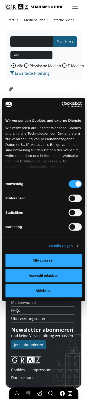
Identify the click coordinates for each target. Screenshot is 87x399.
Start (10, 20)
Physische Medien (45, 65)
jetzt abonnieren (28, 344)
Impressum (42, 369)
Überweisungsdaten (28, 318)
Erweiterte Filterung (29, 73)
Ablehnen (43, 290)
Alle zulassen (43, 260)
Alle (20, 65)
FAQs (15, 310)
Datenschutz (22, 377)
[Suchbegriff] (31, 41)
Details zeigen (61, 246)
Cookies (18, 369)
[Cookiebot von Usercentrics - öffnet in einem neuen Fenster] (62, 104)
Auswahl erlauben (43, 275)
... (20, 19)
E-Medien (76, 65)
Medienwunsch (24, 302)
